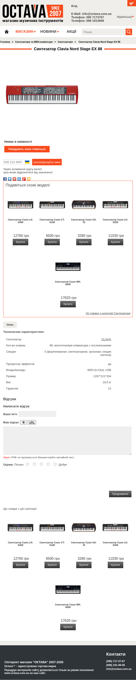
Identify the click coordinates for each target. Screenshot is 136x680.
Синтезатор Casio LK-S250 (115, 221)
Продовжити (120, 494)
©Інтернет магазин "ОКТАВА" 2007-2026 (33, 662)
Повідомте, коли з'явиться (26, 149)
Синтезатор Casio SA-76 (83, 221)
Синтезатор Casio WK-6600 (68, 283)
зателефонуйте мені (46, 162)
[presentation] (36, 477)
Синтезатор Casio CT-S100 (52, 221)
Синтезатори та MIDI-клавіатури (34, 42)
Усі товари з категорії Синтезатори (108, 313)
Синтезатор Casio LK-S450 (20, 221)
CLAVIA (106, 339)
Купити (20, 242)
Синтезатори (65, 42)
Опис (10, 324)
